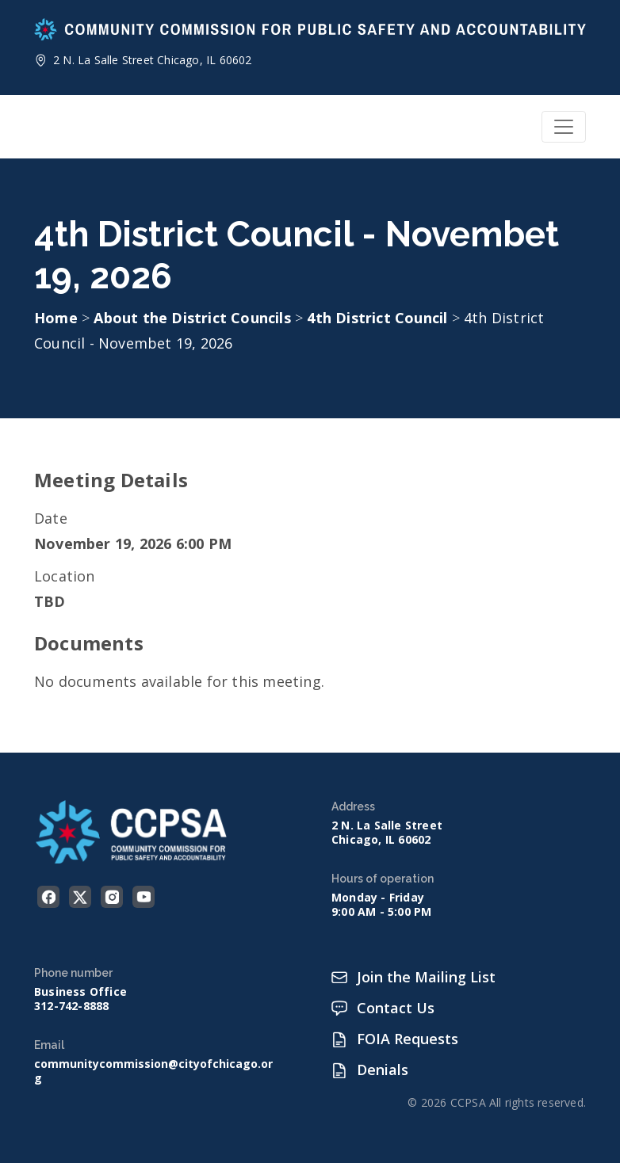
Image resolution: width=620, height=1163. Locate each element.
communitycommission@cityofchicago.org (153, 1071)
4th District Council (379, 317)
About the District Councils (194, 317)
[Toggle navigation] (564, 127)
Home (56, 317)
